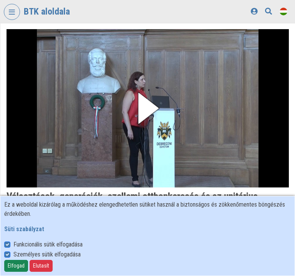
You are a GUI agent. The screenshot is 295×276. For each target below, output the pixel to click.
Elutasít (41, 266)
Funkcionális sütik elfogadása (48, 244)
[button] (148, 108)
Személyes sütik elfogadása (47, 254)
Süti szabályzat (24, 229)
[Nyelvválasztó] (283, 11)
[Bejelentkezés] (254, 11)
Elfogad (16, 266)
